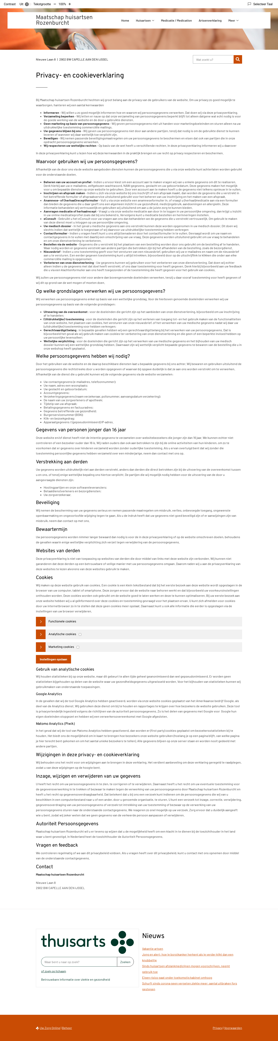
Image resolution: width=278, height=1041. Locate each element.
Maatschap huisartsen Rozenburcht (64, 20)
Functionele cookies (62, 622)
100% (62, 4)
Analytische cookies (62, 634)
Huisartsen (143, 20)
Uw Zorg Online (50, 1028)
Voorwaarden (233, 1028)
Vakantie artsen (152, 948)
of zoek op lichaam (53, 971)
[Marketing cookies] (78, 647)
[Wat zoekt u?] (213, 59)
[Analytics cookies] (80, 634)
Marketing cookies (61, 647)
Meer (231, 20)
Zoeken (125, 962)
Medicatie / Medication (176, 20)
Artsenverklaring (210, 20)
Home (125, 20)
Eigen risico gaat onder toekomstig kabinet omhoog (177, 977)
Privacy (217, 1028)
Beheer (67, 1028)
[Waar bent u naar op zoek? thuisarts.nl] (79, 962)
